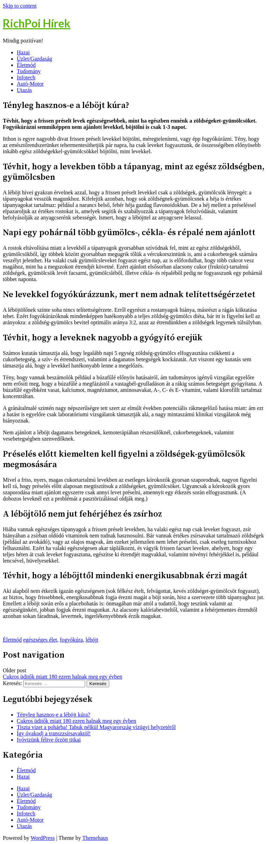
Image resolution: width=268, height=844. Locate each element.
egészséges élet (40, 640)
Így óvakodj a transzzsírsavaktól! (54, 733)
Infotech (26, 77)
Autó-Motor (30, 84)
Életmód (26, 65)
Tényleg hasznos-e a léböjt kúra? (53, 715)
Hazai (23, 52)
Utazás (24, 90)
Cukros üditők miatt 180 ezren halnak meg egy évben (62, 677)
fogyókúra (71, 640)
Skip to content (20, 6)
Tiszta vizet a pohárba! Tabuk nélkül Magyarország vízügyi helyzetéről (96, 727)
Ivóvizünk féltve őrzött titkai (49, 740)
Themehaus (95, 838)
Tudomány (29, 71)
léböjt (91, 640)
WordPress (43, 838)
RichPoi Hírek (36, 23)
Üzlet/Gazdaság (34, 59)
